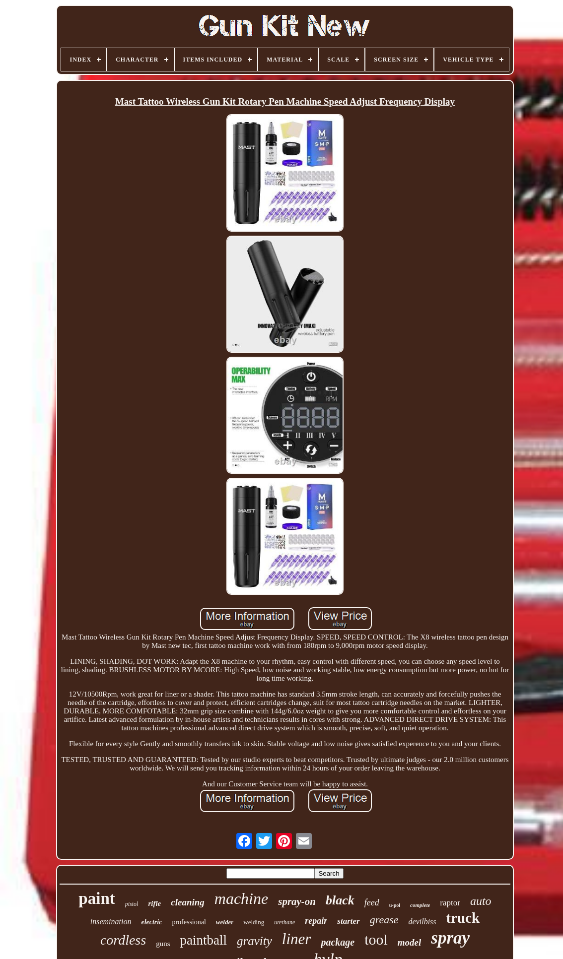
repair (316, 921)
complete (420, 905)
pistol (132, 903)
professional (189, 922)
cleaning (188, 902)
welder (224, 922)
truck (463, 918)
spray (450, 938)
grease (384, 919)
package (337, 942)
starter (348, 921)
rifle (154, 903)
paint (96, 898)
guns (163, 944)
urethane (284, 922)
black (340, 900)
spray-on (297, 901)
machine (241, 898)
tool (376, 939)
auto (481, 901)
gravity (254, 941)
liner (296, 939)
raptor (450, 902)
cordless (123, 940)
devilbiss (422, 921)
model (410, 942)
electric (151, 922)
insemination (111, 921)
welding (253, 922)
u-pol (394, 905)
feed (371, 902)
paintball (203, 940)
